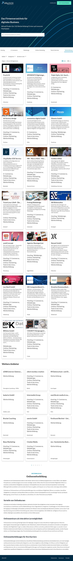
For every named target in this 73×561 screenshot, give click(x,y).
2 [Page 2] (33, 465)
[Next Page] (41, 465)
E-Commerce (14, 50)
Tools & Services (55, 50)
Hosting (3, 50)
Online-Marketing (40, 50)
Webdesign (26, 50)
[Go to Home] (7, 3)
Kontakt (67, 558)
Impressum (61, 558)
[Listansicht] (69, 61)
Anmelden (53, 3)
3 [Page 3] (35, 465)
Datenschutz (54, 558)
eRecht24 (4, 558)
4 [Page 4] (37, 465)
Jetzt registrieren (64, 3)
